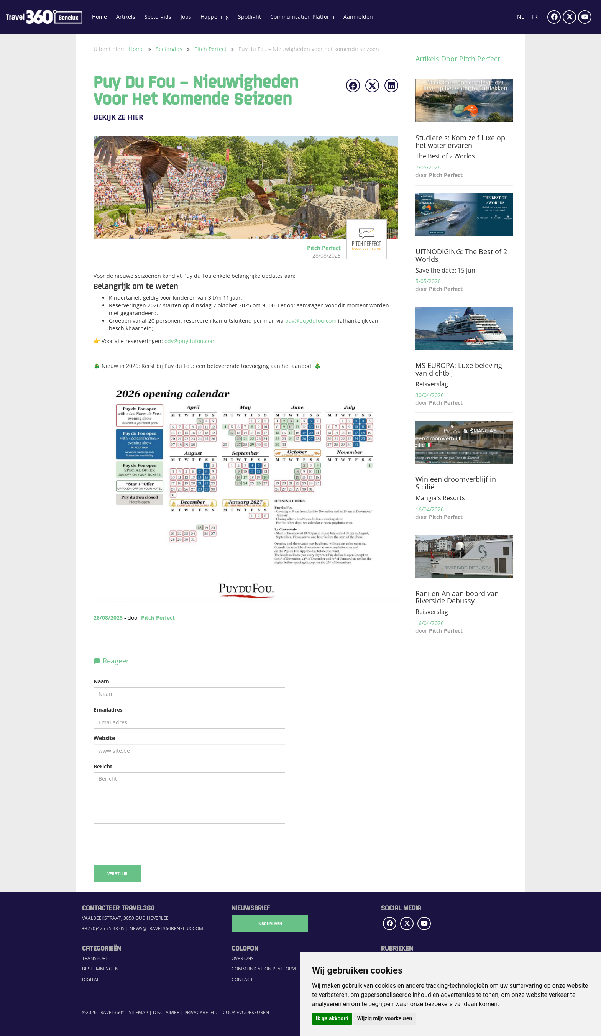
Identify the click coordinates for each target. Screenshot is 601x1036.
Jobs (186, 16)
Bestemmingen (100, 968)
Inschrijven (270, 923)
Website (104, 738)
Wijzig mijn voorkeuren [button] (384, 1018)
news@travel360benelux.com (166, 928)
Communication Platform (302, 16)
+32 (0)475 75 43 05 (103, 928)
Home (99, 16)
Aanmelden (358, 16)
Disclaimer (166, 1012)
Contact (242, 979)
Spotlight (249, 16)
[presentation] (152, 844)
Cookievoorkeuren (246, 1012)
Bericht (103, 766)
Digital (90, 979)
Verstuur (117, 873)
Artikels (125, 16)
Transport (95, 958)
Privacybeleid (201, 1012)
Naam (101, 681)
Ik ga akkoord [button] (332, 1018)
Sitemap (138, 1012)
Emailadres (108, 709)
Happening (214, 16)
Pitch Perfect (211, 49)
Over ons (243, 958)
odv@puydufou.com (311, 320)
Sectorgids (158, 16)
